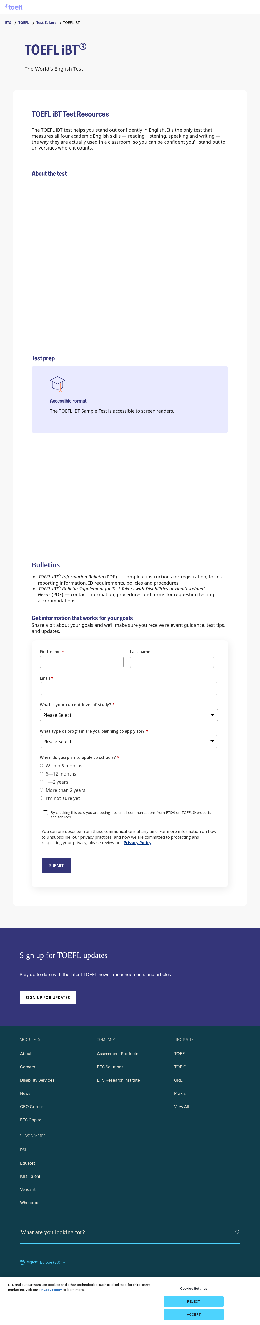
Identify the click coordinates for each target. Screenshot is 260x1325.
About (26, 1053)
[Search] (238, 1232)
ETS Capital (31, 1120)
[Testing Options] (180, 275)
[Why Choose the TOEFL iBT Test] (113, 272)
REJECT (193, 1301)
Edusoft (27, 1163)
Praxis (180, 1093)
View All (181, 1106)
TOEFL (180, 1053)
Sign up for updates (48, 997)
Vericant (28, 1189)
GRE (178, 1080)
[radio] (129, 766)
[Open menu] (251, 7)
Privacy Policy (137, 842)
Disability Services (37, 1080)
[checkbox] (129, 782)
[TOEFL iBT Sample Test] (46, 544)
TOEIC (180, 1067)
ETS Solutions (110, 1067)
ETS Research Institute (118, 1080)
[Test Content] (46, 271)
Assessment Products (117, 1053)
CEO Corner (31, 1106)
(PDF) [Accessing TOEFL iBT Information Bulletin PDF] (77, 577)
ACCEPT (194, 1314)
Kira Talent (30, 1176)
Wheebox (29, 1202)
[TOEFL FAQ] (46, 350)
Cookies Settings (193, 1288)
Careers (27, 1067)
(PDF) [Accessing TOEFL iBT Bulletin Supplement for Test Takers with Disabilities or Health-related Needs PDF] (121, 592)
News (25, 1093)
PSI (23, 1150)
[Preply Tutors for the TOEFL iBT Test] (113, 545)
